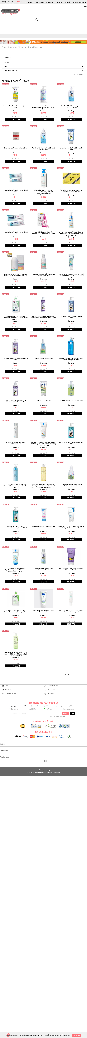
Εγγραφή (67, 2)
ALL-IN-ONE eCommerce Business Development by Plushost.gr (43, 772)
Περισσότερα (65, 1035)
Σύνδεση (59, 2)
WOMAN (65, 714)
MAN (72, 714)
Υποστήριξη (6, 690)
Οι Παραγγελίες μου (9, 694)
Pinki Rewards (49, 690)
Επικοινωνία (49, 694)
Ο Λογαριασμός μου (51, 685)
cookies (27, 1035)
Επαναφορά (79, 74)
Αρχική (5, 685)
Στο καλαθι (16, 119)
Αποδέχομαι (76, 1035)
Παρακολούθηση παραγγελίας (44, 2)
